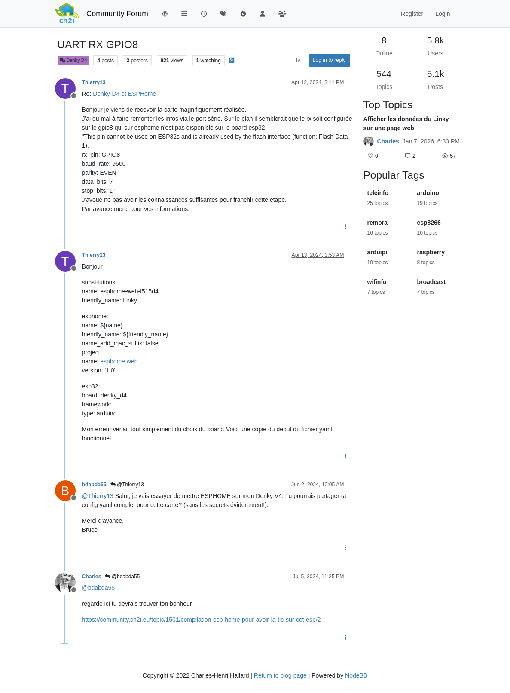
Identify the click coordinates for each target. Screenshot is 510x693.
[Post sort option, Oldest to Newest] (298, 60)
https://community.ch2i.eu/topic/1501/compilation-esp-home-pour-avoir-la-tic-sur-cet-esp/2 (201, 619)
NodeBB (356, 675)
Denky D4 (73, 60)
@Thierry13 (127, 485)
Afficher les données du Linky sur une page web (406, 123)
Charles (91, 577)
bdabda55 (94, 485)
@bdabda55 (122, 577)
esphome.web (118, 361)
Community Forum (117, 13)
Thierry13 (94, 82)
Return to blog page (280, 675)
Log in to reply (329, 60)
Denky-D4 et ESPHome (124, 93)
